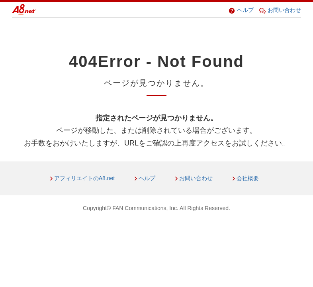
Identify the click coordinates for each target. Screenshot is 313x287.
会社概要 (248, 178)
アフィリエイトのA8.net (84, 178)
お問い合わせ (280, 10)
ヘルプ (241, 10)
